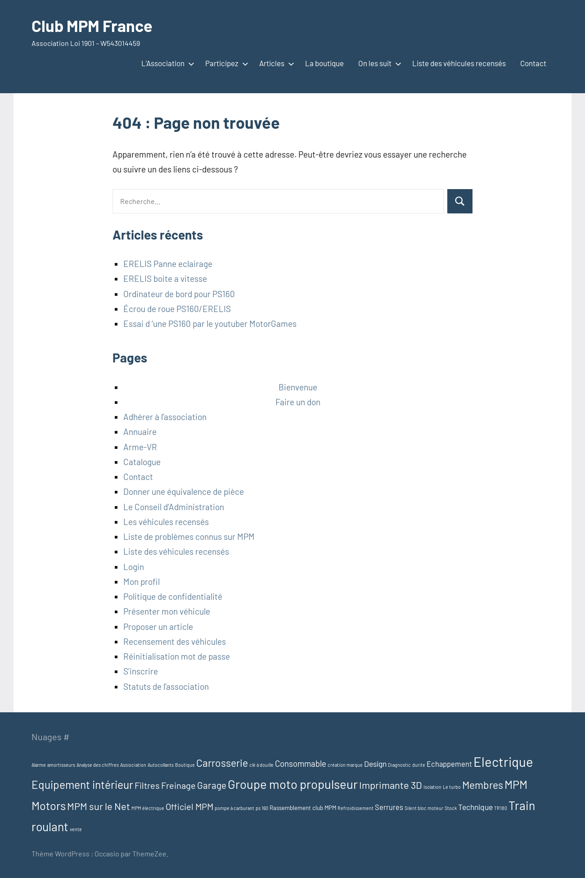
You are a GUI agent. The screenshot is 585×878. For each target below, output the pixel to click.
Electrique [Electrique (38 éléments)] (503, 761)
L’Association (166, 63)
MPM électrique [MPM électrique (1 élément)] (147, 808)
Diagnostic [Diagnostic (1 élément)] (399, 765)
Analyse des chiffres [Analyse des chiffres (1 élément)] (97, 765)
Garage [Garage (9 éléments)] (211, 785)
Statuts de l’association (166, 686)
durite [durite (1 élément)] (418, 765)
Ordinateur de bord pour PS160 (179, 294)
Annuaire (140, 431)
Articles (275, 63)
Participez (225, 63)
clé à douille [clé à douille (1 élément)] (261, 765)
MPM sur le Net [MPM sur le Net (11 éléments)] (98, 806)
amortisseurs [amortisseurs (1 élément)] (61, 765)
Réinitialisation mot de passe (176, 656)
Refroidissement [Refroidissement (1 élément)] (356, 808)
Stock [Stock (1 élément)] (451, 808)
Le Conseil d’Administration (173, 507)
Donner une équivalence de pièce (183, 491)
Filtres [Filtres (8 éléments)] (147, 785)
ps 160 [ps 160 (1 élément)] (262, 808)
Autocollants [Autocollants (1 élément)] (161, 765)
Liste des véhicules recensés (459, 63)
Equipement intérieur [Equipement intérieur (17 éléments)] (82, 784)
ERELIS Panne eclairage (167, 263)
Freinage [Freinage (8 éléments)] (178, 785)
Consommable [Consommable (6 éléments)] (300, 763)
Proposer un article (158, 626)
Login (133, 566)
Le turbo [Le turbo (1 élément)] (452, 787)
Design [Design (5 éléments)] (375, 764)
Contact (533, 63)
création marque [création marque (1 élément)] (345, 765)
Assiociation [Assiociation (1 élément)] (133, 765)
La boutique (324, 63)
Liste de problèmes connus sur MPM (189, 536)
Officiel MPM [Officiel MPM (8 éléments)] (189, 806)
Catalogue (142, 462)
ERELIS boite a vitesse (165, 278)
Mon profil (141, 581)
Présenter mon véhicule (166, 611)
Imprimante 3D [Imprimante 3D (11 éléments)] (390, 785)
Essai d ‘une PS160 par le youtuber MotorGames (210, 323)
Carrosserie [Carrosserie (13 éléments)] (222, 762)
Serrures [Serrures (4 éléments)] (389, 807)
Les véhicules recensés (166, 521)
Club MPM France (92, 25)
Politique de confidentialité (172, 596)
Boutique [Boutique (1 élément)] (185, 765)
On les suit (378, 63)
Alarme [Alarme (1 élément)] (39, 765)
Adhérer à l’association (165, 417)
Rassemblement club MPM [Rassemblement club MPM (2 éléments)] (303, 807)
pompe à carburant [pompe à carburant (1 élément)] (234, 808)
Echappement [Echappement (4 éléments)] (449, 764)
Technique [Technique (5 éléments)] (475, 807)
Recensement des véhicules (174, 641)
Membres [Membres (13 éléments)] (482, 784)
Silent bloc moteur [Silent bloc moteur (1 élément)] (424, 808)
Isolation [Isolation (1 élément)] (432, 787)
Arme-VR (140, 447)
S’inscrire (140, 671)
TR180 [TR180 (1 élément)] (500, 808)
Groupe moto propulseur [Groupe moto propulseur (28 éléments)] (293, 784)
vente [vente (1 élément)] (76, 829)
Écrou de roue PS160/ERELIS (177, 308)
